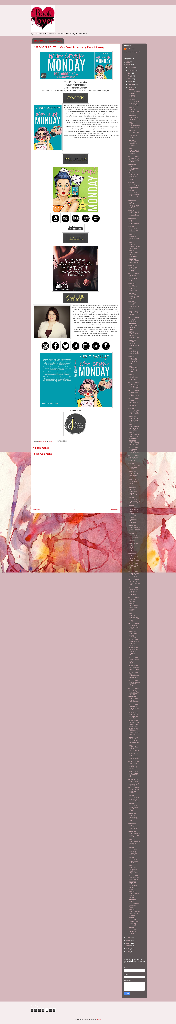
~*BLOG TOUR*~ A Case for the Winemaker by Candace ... (133, 159)
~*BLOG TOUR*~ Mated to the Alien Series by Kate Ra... (133, 458)
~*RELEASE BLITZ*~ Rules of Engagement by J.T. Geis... (133, 427)
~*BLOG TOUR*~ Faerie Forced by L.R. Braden (133, 667)
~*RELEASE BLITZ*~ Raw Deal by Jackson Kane (133, 699)
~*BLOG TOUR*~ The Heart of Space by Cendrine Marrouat (133, 651)
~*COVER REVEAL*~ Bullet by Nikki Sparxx (133, 295)
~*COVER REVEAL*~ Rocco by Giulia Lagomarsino (134, 185)
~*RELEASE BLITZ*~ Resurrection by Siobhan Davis (134, 124)
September (132, 70)
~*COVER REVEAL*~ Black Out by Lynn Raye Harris (133, 807)
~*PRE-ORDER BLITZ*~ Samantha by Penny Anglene (133, 755)
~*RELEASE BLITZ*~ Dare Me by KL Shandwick (133, 253)
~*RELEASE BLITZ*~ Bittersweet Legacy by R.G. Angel (134, 885)
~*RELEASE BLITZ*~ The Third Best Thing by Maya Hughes (133, 204)
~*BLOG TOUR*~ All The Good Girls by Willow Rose (133, 626)
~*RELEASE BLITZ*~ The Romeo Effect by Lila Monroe (133, 419)
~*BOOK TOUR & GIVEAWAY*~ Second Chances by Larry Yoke (133, 765)
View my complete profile (132, 52)
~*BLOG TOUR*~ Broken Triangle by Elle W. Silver (134, 682)
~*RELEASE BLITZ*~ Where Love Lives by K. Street (134, 912)
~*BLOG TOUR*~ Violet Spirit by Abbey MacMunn (133, 660)
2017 (128, 943)
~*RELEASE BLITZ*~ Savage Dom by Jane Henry (134, 245)
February (131, 84)
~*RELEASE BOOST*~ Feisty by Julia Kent (133, 237)
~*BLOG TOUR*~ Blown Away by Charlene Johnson (133, 642)
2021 (128, 62)
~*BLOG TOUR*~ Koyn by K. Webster (133, 599)
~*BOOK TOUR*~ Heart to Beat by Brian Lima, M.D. (133, 773)
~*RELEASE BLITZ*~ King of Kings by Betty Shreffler (134, 834)
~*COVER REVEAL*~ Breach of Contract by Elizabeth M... (133, 851)
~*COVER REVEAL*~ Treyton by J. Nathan (133, 930)
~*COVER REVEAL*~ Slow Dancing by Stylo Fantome (133, 537)
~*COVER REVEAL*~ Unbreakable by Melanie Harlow (134, 500)
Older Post (115, 510)
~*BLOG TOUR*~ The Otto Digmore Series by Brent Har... (134, 674)
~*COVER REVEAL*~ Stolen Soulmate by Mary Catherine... (133, 518)
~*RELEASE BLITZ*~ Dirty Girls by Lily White (133, 368)
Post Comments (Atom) (80, 517)
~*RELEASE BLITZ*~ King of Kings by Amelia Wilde (134, 528)
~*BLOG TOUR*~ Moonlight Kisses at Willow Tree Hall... (133, 277)
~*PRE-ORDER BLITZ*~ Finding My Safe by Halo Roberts (133, 547)
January (131, 87)
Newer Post (37, 510)
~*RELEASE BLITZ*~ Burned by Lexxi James (134, 110)
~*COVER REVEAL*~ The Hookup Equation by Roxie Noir (134, 93)
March (130, 81)
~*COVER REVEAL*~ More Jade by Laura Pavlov (133, 508)
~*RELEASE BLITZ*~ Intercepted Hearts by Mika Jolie (133, 817)
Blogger (98, 1019)
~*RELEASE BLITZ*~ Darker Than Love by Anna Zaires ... (134, 435)
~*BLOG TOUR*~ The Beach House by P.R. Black (133, 707)
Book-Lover (130, 49)
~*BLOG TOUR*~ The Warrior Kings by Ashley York (134, 582)
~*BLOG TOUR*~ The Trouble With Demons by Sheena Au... (134, 739)
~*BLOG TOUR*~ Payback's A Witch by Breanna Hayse (134, 449)
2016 (128, 946)
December (131, 67)
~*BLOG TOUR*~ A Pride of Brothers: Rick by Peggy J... (133, 691)
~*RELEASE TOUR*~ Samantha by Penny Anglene (133, 350)
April (130, 79)
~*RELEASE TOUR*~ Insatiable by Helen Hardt (133, 376)
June (130, 73)
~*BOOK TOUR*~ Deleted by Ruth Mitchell (134, 313)
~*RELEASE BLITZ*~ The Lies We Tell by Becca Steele (133, 474)
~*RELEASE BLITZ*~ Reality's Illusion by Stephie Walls (134, 903)
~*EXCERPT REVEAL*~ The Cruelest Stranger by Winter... (134, 133)
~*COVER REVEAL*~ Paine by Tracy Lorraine (133, 229)
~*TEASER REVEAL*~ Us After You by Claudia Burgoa (134, 102)
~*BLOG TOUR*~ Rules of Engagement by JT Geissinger (134, 385)
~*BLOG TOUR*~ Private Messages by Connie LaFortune (133, 402)
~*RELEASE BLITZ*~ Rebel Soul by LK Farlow (133, 894)
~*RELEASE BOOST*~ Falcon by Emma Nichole (133, 342)
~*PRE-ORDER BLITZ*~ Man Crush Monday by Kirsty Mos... (133, 782)
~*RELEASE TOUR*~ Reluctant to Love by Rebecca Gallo (133, 491)
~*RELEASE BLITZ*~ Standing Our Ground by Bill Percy (133, 617)
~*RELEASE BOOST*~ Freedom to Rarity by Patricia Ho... (133, 286)
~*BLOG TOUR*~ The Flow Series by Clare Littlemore (133, 731)
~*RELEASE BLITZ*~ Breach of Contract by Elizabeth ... (134, 150)
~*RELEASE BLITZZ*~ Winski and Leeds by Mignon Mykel (133, 869)
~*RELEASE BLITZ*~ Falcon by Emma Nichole (134, 842)
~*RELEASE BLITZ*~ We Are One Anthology (132, 634)
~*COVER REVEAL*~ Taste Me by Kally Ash (132, 142)
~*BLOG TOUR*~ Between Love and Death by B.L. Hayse (133, 573)
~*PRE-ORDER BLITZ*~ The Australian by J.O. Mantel (133, 715)
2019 (128, 937)
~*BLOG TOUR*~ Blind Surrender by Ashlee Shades (134, 790)
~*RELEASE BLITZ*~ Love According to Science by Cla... (133, 359)
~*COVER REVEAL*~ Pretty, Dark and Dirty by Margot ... (134, 194)
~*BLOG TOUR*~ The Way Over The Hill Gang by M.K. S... (133, 723)
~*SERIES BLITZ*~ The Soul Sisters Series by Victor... (133, 176)
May (129, 76)
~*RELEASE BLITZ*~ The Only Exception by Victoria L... (133, 167)
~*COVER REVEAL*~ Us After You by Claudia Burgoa (134, 798)
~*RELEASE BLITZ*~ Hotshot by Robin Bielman (133, 221)
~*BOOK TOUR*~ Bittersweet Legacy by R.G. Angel (134, 482)
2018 (128, 940)
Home (76, 510)
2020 (128, 65)
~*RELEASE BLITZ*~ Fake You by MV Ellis (134, 117)
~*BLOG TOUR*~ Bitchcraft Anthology (133, 319)
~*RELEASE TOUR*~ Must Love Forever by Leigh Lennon (133, 607)
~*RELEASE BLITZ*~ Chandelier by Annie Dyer (133, 826)
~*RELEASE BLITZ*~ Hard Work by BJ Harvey (133, 267)
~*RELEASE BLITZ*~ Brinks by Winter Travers (133, 326)
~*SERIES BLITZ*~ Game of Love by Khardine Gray (133, 334)
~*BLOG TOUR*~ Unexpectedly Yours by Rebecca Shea (133, 393)
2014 (128, 951)
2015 (128, 949)
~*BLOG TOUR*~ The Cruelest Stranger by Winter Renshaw (133, 591)
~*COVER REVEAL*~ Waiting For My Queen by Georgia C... (133, 921)
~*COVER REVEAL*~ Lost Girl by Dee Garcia (134, 466)
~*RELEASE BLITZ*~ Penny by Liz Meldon (133, 260)
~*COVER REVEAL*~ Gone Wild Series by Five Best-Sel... (133, 304)
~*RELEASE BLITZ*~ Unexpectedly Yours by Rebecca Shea (133, 557)
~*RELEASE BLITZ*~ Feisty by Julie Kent (133, 442)
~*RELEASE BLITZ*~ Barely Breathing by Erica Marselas (133, 213)
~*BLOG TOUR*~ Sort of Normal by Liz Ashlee (133, 877)
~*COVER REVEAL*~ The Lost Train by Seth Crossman (134, 411)
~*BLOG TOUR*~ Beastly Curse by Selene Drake (133, 565)
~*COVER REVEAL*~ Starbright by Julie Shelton (133, 860)
